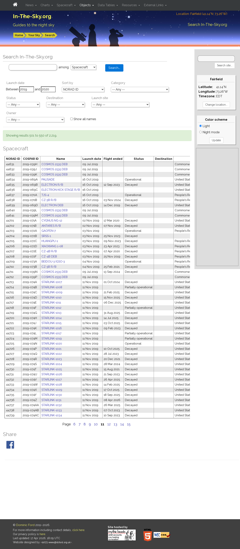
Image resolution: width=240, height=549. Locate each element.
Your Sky (34, 35)
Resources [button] (130, 5)
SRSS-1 (46, 236)
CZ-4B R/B (49, 251)
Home (19, 35)
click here (78, 530)
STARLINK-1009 (52, 292)
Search (50, 35)
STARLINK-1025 (52, 369)
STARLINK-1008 (52, 287)
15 (129, 424)
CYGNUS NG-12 (52, 220)
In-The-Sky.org (32, 16)
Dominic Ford (25, 525)
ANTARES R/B (51, 225)
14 (122, 424)
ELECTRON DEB (52, 205)
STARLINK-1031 (51, 400)
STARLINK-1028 (52, 384)
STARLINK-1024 (52, 364)
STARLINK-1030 (52, 395)
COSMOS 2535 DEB (55, 164)
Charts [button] (46, 5)
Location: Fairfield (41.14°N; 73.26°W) (201, 14)
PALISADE (48, 179)
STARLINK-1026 (52, 374)
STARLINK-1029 (52, 390)
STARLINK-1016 (52, 328)
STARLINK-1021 (51, 349)
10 (96, 424)
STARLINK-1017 (51, 333)
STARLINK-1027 (52, 379)
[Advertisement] (217, 207)
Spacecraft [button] (65, 5)
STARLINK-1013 (51, 313)
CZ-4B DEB (49, 256)
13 (115, 424)
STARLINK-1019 (52, 338)
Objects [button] (86, 5)
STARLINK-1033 (52, 410)
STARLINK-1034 (52, 415)
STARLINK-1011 (51, 302)
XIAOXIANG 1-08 (52, 246)
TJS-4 (45, 195)
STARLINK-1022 (52, 354)
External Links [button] (154, 5)
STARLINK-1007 (52, 282)
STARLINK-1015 (51, 323)
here (42, 534)
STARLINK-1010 (52, 297)
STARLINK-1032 (52, 405)
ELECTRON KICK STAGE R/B (61, 190)
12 (109, 424)
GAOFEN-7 (49, 231)
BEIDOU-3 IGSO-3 (53, 261)
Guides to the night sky (33, 25)
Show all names (83, 119)
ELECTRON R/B (52, 184)
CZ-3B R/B (49, 200)
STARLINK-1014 (52, 318)
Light (204, 126)
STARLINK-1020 (52, 343)
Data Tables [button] (107, 5)
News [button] (29, 5)
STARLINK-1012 (51, 308)
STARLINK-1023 (52, 359)
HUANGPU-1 (50, 241)
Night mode (209, 132)
